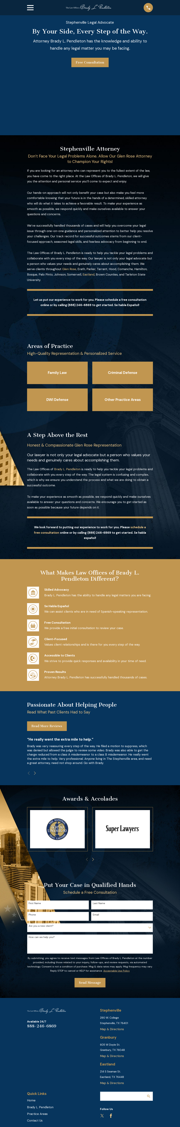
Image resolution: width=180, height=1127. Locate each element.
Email (96, 914)
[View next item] (35, 773)
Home (31, 1100)
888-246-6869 (41, 1026)
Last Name (99, 903)
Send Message (90, 983)
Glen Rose (69, 269)
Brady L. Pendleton (67, 469)
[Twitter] (102, 1116)
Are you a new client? (41, 925)
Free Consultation (90, 62)
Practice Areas (37, 1114)
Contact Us (35, 1120)
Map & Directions (112, 1029)
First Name (35, 903)
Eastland (88, 274)
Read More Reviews (46, 726)
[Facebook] (111, 1116)
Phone (32, 914)
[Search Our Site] (148, 1096)
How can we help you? (42, 937)
